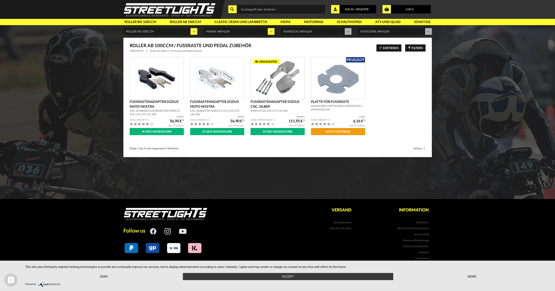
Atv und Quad (388, 22)
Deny (104, 276)
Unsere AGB (421, 234)
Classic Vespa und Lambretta (240, 22)
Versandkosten (342, 222)
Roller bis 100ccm (140, 22)
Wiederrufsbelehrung (416, 240)
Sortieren (389, 48)
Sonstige (422, 22)
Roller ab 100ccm (185, 22)
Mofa (285, 22)
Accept (288, 276)
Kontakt (424, 252)
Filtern (415, 48)
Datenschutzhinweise (416, 246)
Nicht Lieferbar (338, 131)
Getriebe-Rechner (340, 228)
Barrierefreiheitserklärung (413, 228)
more (472, 276)
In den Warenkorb (156, 131)
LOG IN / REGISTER (357, 9)
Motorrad (313, 22)
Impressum (422, 258)
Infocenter (422, 222)
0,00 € (410, 9)
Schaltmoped (349, 22)
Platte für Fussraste (338, 105)
